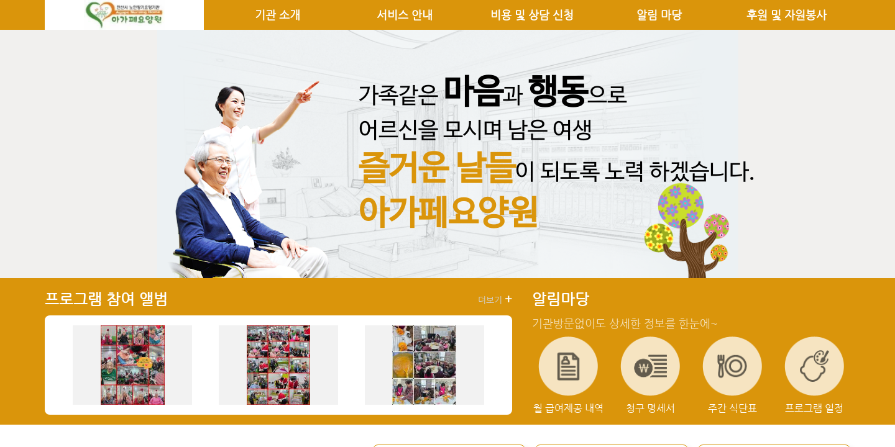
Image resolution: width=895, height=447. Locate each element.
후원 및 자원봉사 (786, 15)
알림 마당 (659, 15)
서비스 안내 (405, 15)
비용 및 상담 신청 (532, 15)
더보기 (495, 299)
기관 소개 (277, 15)
